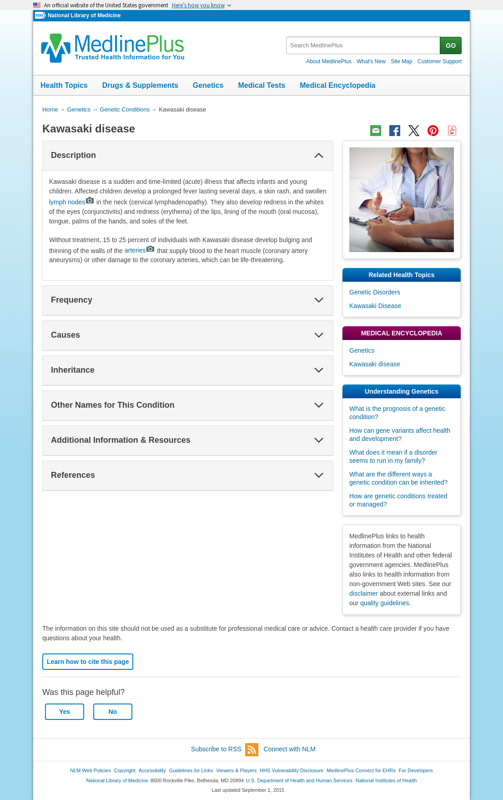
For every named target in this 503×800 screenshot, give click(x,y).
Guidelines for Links (191, 770)
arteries (140, 250)
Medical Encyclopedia (337, 85)
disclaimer (363, 593)
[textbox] (363, 45)
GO (451, 45)
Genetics (208, 85)
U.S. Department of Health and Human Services (299, 780)
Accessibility (152, 770)
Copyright (125, 770)
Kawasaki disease (374, 364)
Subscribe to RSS (224, 749)
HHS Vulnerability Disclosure (291, 770)
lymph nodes (72, 202)
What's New (371, 61)
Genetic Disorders (374, 292)
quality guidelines (384, 603)
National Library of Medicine (84, 15)
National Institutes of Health (386, 780)
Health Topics (64, 85)
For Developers (416, 770)
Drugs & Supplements (140, 85)
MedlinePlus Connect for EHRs (361, 770)
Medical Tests (261, 85)
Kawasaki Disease (375, 305)
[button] (319, 155)
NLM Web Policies (90, 770)
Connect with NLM (290, 749)
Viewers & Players (236, 770)
